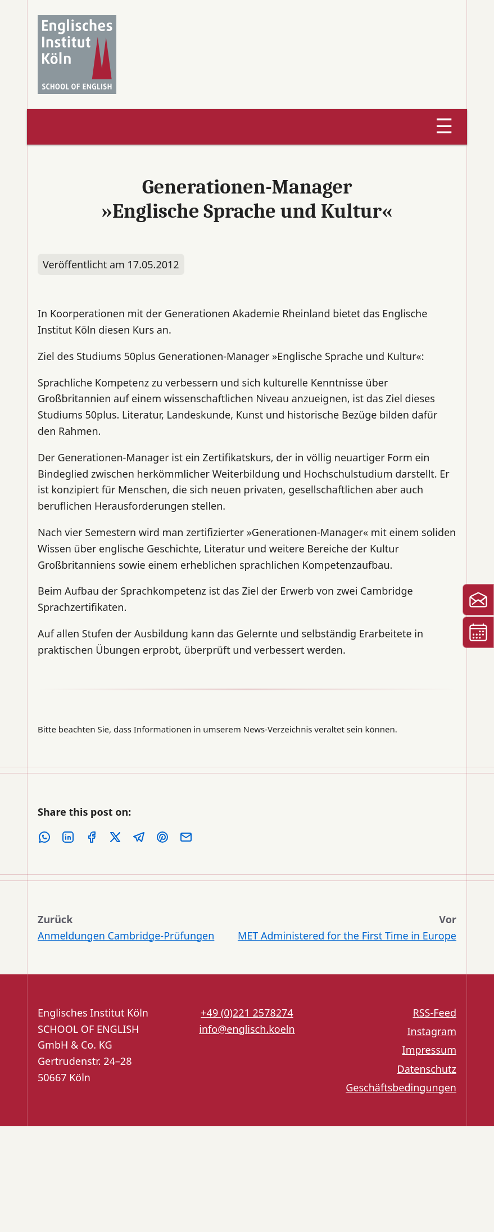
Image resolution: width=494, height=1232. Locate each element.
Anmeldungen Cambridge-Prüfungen (126, 935)
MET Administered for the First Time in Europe (347, 935)
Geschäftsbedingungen (401, 1087)
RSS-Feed (434, 1012)
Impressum (429, 1049)
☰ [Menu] (444, 126)
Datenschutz (426, 1069)
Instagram (431, 1031)
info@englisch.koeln (246, 1029)
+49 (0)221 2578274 (247, 1012)
